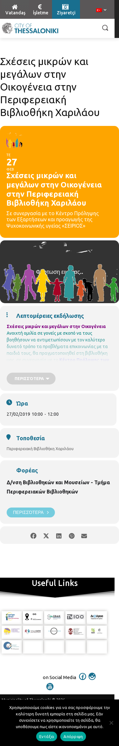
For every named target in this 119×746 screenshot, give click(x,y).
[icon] (82, 680)
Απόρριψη (73, 736)
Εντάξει (46, 736)
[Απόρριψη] (111, 723)
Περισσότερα (31, 512)
